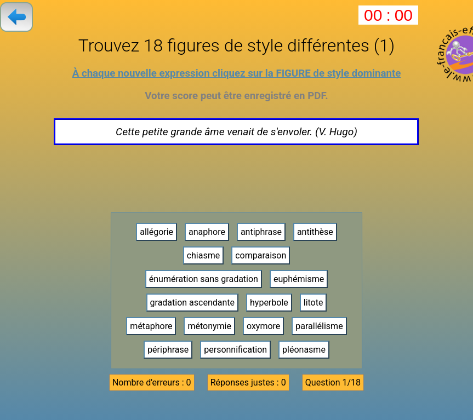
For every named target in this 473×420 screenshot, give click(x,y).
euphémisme (298, 279)
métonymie (209, 326)
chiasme (203, 255)
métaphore (151, 326)
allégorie (156, 232)
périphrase (168, 349)
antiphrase (261, 232)
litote (313, 302)
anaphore (207, 232)
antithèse (315, 232)
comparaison (260, 255)
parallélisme (319, 326)
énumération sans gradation (203, 279)
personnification (235, 349)
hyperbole (269, 302)
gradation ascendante (192, 302)
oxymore (263, 326)
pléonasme (304, 349)
